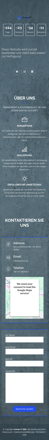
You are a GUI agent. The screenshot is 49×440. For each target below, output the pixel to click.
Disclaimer (40, 432)
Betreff (8, 359)
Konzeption (24, 125)
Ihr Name (10, 335)
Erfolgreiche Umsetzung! (25, 184)
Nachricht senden (24, 409)
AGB (24, 434)
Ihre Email (10, 347)
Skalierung (24, 155)
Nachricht (10, 371)
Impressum (7, 432)
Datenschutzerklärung (24, 432)
